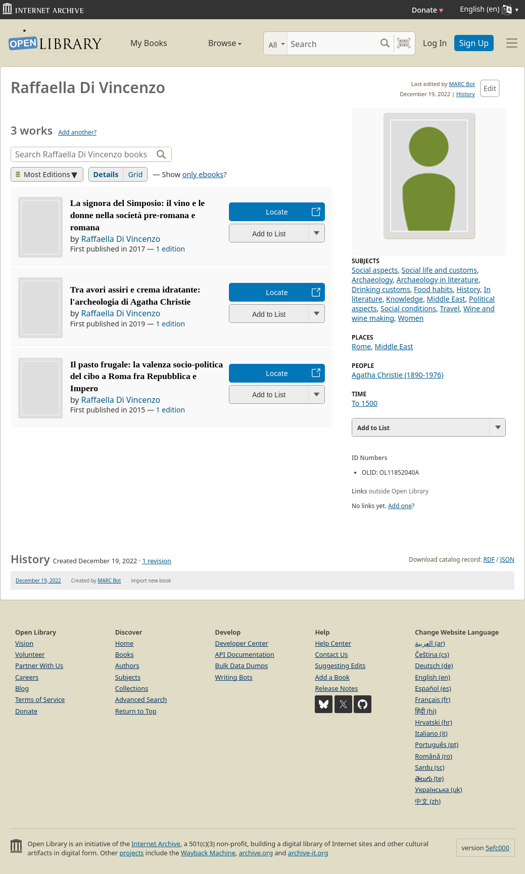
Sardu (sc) (429, 767)
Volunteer (30, 654)
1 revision (156, 560)
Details (106, 174)
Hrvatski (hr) (433, 722)
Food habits (433, 289)
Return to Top (136, 711)
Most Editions (43, 174)
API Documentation (244, 654)
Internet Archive (155, 843)
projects (131, 852)
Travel (450, 308)
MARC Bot (462, 84)
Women (411, 318)
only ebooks (202, 174)
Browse (214, 43)
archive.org (256, 852)
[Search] (331, 43)
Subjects (127, 677)
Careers (26, 677)
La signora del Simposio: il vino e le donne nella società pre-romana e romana (137, 215)
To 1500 (364, 403)
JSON (507, 559)
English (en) (432, 677)
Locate (277, 212)
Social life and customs (439, 270)
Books (124, 654)
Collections (132, 688)
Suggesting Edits (340, 665)
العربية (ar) (430, 643)
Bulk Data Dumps (241, 665)
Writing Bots (234, 677)
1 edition (170, 249)
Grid (135, 174)
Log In (435, 43)
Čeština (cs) (432, 654)
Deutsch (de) (434, 665)
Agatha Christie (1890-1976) (397, 375)
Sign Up (474, 43)
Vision (24, 643)
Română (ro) (433, 756)
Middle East (446, 299)
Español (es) (433, 688)
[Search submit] (385, 43)
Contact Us (331, 654)
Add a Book (332, 677)
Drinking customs (381, 289)
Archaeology (372, 279)
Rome (361, 346)
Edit (490, 88)
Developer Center (241, 643)
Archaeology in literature (438, 279)
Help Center (333, 643)
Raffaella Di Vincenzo (121, 238)
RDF (488, 559)
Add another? (77, 132)
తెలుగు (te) (429, 778)
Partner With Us (39, 665)
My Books (148, 43)
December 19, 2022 (38, 580)
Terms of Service (40, 699)
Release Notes (336, 688)
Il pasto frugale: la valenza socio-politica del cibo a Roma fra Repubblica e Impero (146, 376)
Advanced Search (141, 699)
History (465, 94)
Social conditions (408, 308)
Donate (428, 10)
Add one (400, 506)
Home (124, 643)
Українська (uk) (438, 789)
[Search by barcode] (404, 43)
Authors (127, 665)
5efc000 (497, 847)
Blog (22, 688)
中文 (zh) (428, 801)
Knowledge (404, 299)
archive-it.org (308, 852)
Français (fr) (432, 699)
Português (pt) (436, 744)
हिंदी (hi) (425, 711)
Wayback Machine (208, 852)
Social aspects (375, 270)
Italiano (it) (431, 733)
